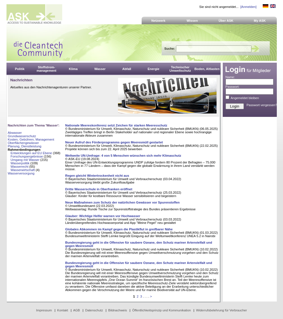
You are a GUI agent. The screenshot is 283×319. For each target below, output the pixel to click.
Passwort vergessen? (262, 105)
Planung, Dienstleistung (24, 146)
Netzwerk (158, 20)
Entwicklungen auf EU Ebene (31, 153)
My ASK (260, 20)
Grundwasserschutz (22, 136)
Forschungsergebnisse (27, 156)
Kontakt (62, 310)
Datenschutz (94, 310)
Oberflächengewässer (23, 143)
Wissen (192, 20)
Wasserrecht (19, 166)
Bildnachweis (117, 310)
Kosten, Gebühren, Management (31, 139)
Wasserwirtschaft (23, 170)
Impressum (44, 310)
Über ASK (226, 20)
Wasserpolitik (20, 163)
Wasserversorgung (21, 173)
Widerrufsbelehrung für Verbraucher (221, 310)
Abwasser (15, 132)
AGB (76, 310)
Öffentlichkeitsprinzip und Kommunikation (161, 310)
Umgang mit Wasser (25, 159)
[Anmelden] (248, 6)
